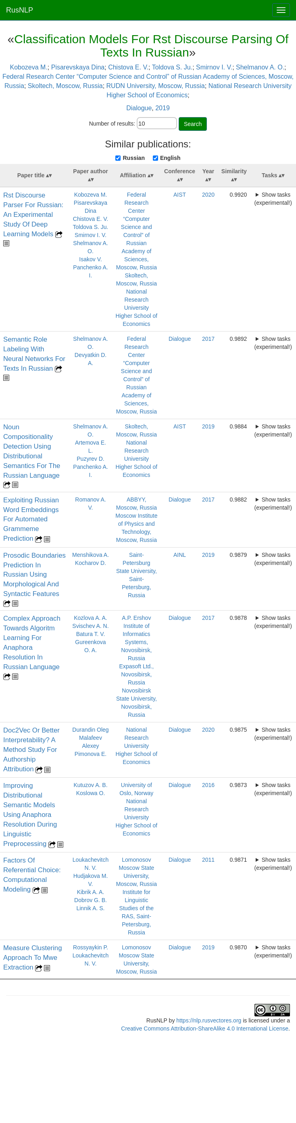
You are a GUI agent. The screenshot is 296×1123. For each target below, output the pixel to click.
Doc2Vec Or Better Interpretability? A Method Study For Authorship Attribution (31, 749)
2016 (208, 785)
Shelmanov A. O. (260, 67)
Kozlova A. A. (90, 618)
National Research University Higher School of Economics (137, 307)
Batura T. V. (90, 634)
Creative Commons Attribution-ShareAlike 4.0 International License (204, 1028)
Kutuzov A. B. (90, 785)
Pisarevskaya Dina (78, 67)
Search (193, 124)
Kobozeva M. (28, 67)
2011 (208, 859)
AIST (179, 194)
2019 (162, 108)
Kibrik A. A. (90, 892)
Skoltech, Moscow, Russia (65, 85)
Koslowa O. (90, 793)
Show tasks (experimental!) (273, 198)
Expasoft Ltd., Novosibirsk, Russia (136, 674)
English (170, 158)
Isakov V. (90, 259)
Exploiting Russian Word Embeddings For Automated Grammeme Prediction (31, 519)
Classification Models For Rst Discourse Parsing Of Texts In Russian (151, 45)
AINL (179, 555)
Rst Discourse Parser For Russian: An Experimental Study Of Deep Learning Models (33, 214)
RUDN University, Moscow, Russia (155, 85)
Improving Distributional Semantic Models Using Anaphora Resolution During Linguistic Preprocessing (30, 815)
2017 (208, 339)
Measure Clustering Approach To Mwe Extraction (32, 957)
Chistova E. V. (128, 67)
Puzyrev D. (90, 458)
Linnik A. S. (90, 908)
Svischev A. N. (90, 626)
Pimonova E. (90, 754)
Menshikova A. (90, 555)
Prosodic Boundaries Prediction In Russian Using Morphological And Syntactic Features (34, 575)
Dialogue (139, 108)
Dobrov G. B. (90, 900)
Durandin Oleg (90, 729)
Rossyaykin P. (90, 947)
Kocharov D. (90, 563)
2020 (208, 194)
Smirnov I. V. (214, 67)
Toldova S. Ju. (172, 67)
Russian (133, 158)
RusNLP (19, 10)
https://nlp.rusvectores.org (208, 1020)
